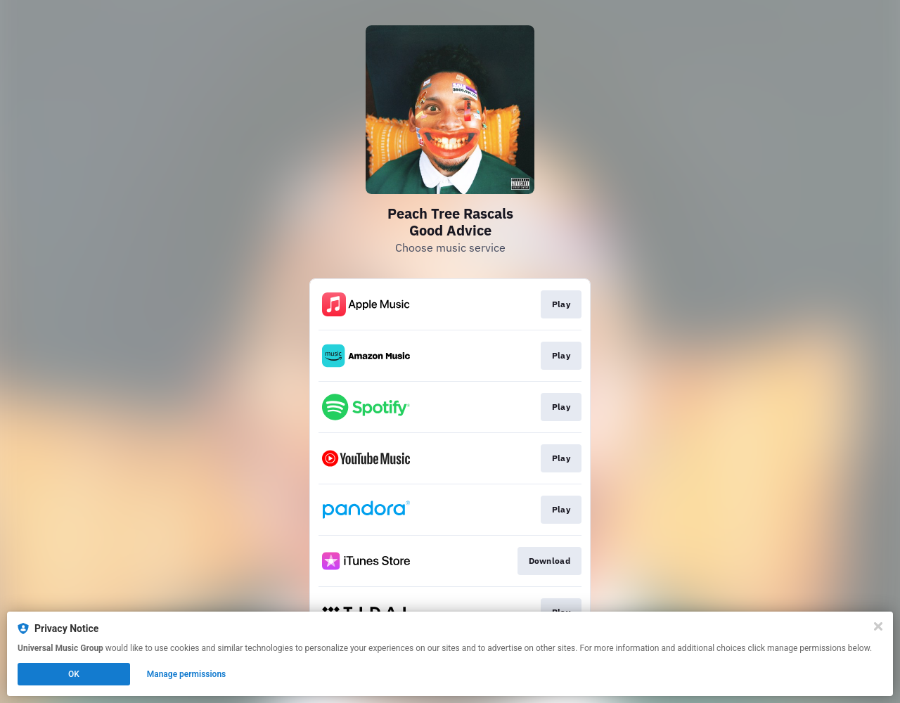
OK (73, 674)
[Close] (878, 626)
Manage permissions (186, 674)
